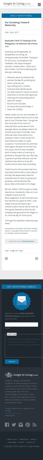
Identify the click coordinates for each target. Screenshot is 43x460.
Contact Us (30, 442)
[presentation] (24, 350)
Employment (12, 442)
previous (6, 258)
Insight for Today (16, 251)
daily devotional (28, 241)
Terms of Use (23, 439)
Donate (33, 439)
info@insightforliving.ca (13, 413)
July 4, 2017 (14, 32)
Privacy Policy (12, 439)
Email (7, 328)
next (36, 258)
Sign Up (12, 362)
